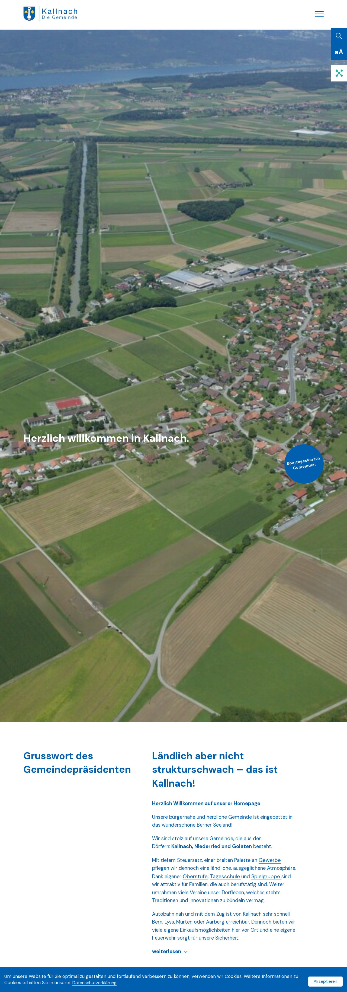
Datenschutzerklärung (102, 984)
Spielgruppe (167, 890)
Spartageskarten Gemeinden (299, 472)
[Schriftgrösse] (339, 57)
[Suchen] (339, 41)
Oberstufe (228, 882)
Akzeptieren (324, 980)
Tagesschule (259, 882)
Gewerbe (275, 866)
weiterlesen (167, 968)
